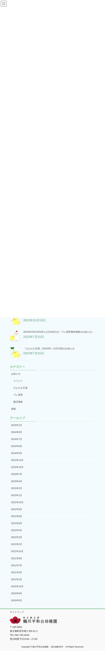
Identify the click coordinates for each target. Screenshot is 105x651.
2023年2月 (16, 488)
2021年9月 (16, 558)
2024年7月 (16, 439)
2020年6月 (16, 600)
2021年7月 (16, 565)
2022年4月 (16, 530)
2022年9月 (16, 509)
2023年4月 (16, 481)
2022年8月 (16, 516)
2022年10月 (17, 502)
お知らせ (15, 373)
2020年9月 (16, 593)
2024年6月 (16, 446)
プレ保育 (18, 394)
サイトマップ (17, 612)
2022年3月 (16, 537)
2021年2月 (16, 579)
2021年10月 (17, 551)
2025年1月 (16, 425)
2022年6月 (16, 523)
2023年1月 (16, 495)
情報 (13, 408)
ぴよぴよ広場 (20, 387)
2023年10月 (17, 467)
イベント (18, 380)
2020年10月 (17, 586)
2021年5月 (16, 572)
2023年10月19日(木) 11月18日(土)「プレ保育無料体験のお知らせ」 (58, 331)
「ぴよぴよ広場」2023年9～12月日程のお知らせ (49, 348)
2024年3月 (16, 453)
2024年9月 (16, 432)
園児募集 (18, 401)
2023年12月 (17, 460)
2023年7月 (16, 474)
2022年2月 (16, 544)
